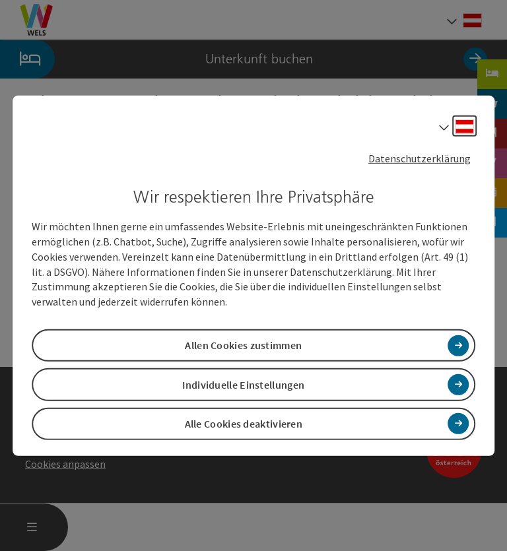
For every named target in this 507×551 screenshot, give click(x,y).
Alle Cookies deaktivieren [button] (244, 423)
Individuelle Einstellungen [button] (243, 384)
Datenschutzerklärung (419, 157)
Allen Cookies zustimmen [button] (243, 345)
